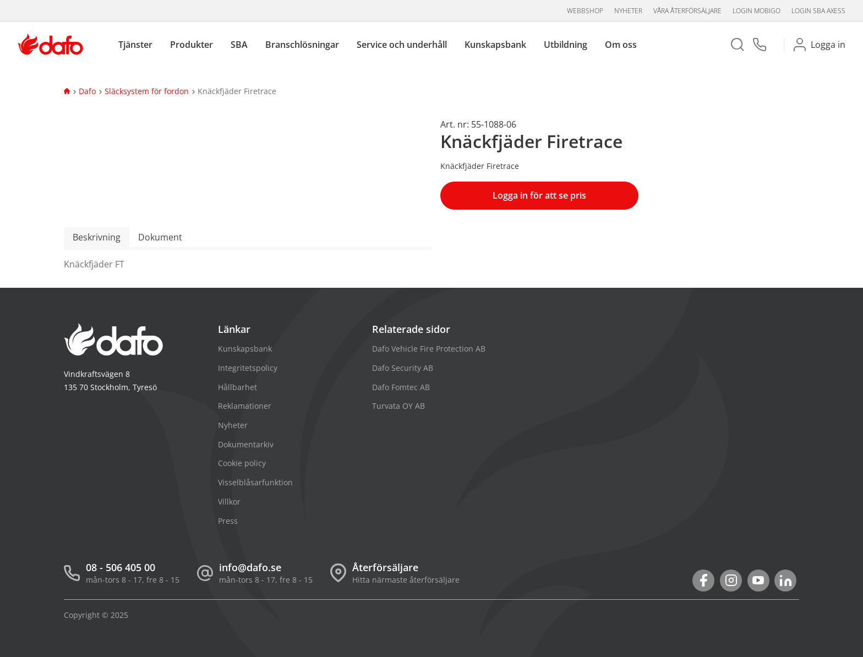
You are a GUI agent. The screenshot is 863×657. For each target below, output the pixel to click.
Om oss (621, 45)
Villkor (229, 501)
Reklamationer (244, 406)
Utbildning (565, 45)
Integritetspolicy (247, 368)
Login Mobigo (756, 10)
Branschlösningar (302, 45)
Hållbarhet (237, 387)
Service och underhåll (402, 45)
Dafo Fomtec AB (401, 387)
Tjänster (135, 45)
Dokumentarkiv (246, 444)
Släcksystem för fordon (147, 91)
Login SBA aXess (818, 10)
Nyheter (628, 10)
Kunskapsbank (495, 45)
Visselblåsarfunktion (255, 482)
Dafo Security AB (402, 368)
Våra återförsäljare (687, 10)
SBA (239, 45)
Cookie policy (242, 463)
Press (228, 521)
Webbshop (585, 10)
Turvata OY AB (398, 406)
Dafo (87, 91)
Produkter (191, 45)
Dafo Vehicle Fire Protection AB (428, 348)
